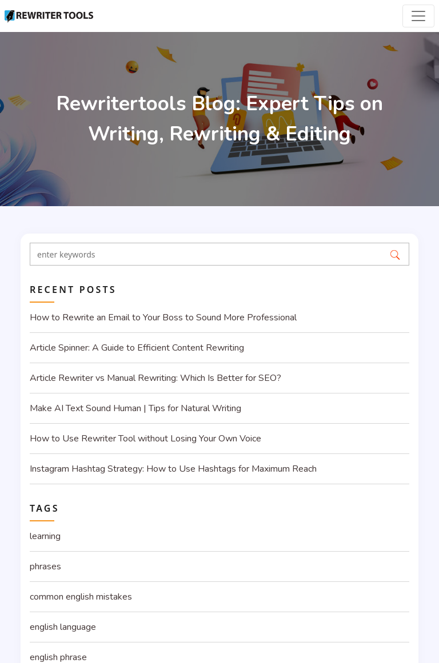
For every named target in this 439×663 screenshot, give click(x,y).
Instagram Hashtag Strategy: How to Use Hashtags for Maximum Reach (173, 469)
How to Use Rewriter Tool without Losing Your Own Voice (145, 438)
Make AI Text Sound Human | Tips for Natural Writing (135, 408)
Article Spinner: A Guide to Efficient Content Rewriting (137, 347)
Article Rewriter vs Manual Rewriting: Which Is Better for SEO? (155, 378)
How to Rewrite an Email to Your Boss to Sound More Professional (163, 317)
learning (45, 536)
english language (63, 627)
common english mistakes (81, 596)
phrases (45, 566)
